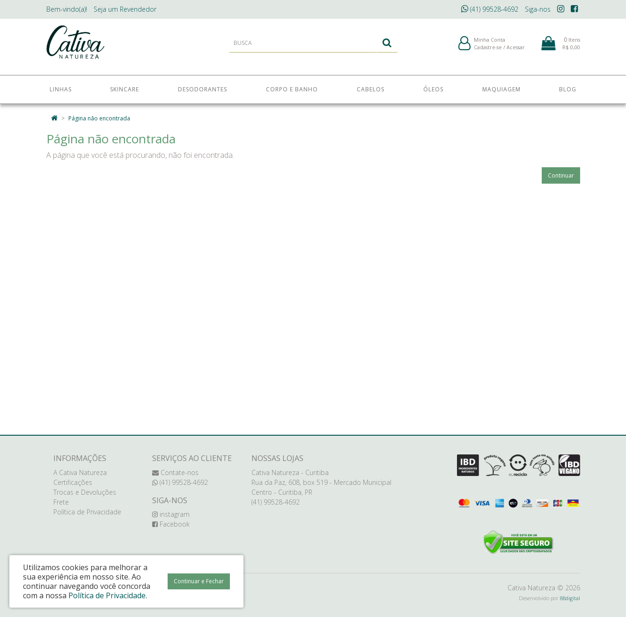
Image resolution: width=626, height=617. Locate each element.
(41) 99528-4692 (489, 9)
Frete (61, 502)
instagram (171, 514)
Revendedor (125, 9)
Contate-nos (175, 472)
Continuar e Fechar (199, 581)
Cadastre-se (488, 50)
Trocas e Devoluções (84, 492)
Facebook (171, 524)
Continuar (561, 175)
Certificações (72, 482)
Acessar (516, 50)
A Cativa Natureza (80, 472)
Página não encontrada (99, 118)
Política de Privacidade (87, 511)
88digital (570, 598)
